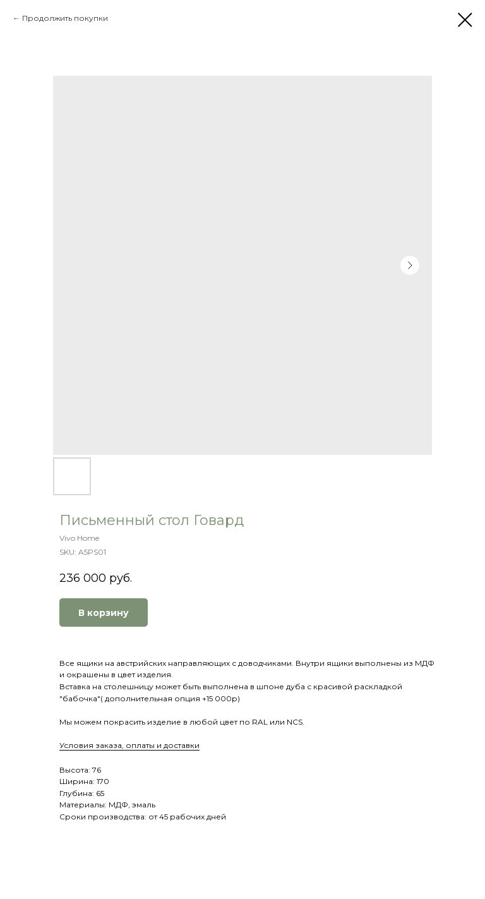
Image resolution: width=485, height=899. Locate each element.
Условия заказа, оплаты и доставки (129, 745)
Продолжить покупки (65, 18)
